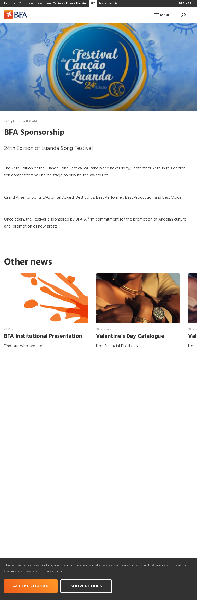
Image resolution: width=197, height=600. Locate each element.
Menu (162, 16)
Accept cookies (31, 586)
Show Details (86, 586)
